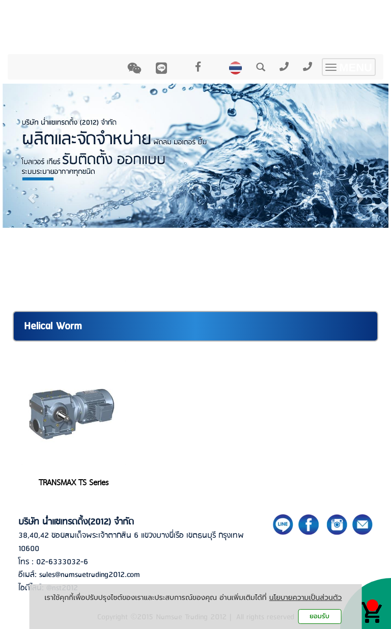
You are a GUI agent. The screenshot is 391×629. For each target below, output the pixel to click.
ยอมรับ (319, 616)
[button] (32, 193)
